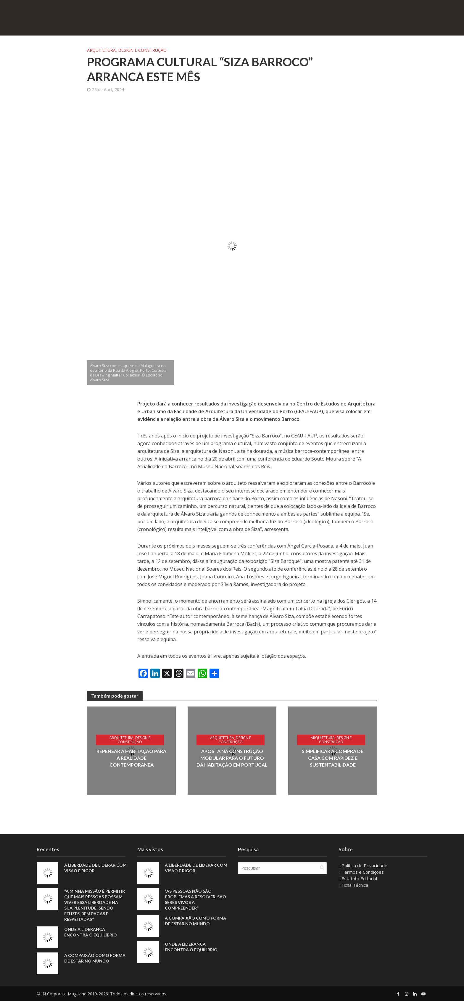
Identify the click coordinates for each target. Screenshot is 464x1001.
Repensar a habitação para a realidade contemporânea (131, 757)
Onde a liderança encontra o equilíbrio (90, 932)
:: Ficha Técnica (353, 885)
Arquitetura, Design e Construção (127, 50)
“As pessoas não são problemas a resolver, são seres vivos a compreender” (195, 899)
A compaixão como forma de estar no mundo (94, 958)
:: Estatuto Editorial (358, 878)
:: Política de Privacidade (363, 865)
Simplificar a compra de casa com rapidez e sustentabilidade (332, 757)
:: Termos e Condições (361, 872)
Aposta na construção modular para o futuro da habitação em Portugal (232, 757)
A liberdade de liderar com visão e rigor (95, 867)
